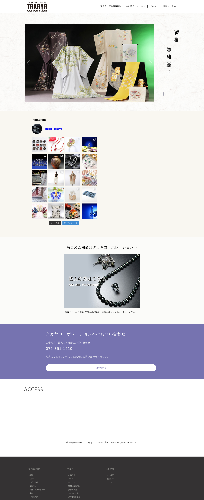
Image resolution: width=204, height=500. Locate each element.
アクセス (110, 478)
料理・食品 (34, 478)
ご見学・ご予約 (168, 6)
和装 (31, 471)
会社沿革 (110, 475)
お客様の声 (34, 493)
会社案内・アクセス (135, 6)
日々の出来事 (73, 489)
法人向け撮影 (34, 465)
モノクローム (73, 478)
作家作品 (33, 482)
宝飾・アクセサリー (37, 486)
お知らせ (71, 471)
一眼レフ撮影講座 (75, 497)
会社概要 (110, 471)
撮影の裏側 (72, 486)
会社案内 (110, 465)
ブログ (153, 6)
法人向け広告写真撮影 (110, 6)
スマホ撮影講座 (74, 493)
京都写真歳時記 (74, 482)
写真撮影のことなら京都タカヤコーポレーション (37, 7)
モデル (32, 475)
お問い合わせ (69, 364)
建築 (31, 489)
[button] (150, 63)
